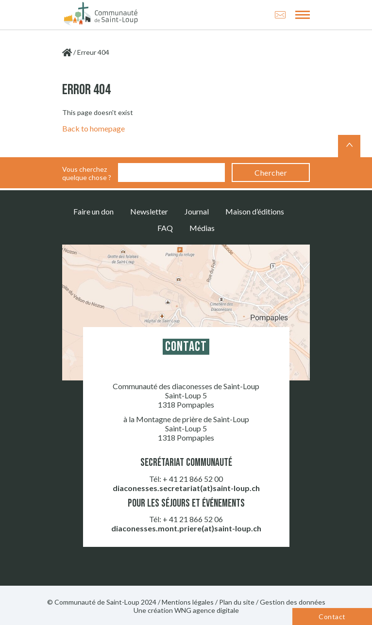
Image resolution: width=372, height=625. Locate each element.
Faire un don (93, 211)
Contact (332, 616)
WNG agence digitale (206, 610)
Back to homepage (93, 128)
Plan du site (236, 602)
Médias (202, 227)
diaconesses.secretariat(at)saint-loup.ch (186, 488)
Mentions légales (188, 602)
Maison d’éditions (254, 211)
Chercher (270, 172)
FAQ (165, 227)
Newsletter (149, 211)
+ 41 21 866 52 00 (193, 478)
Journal (197, 211)
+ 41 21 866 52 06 (193, 519)
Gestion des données (292, 602)
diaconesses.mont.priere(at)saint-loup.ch (186, 528)
